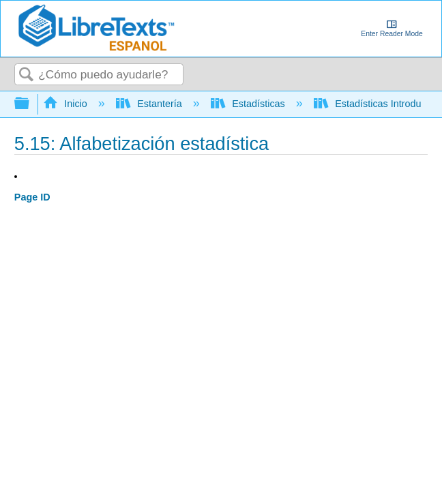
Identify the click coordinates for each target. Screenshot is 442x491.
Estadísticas (249, 103)
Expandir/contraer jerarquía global (30, 104)
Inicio (66, 103)
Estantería (150, 103)
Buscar (26, 75)
